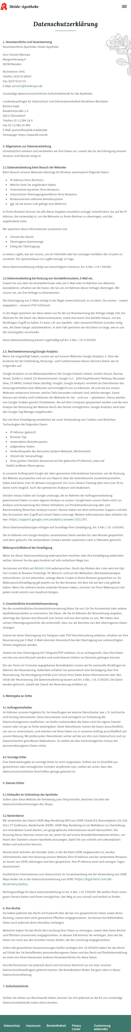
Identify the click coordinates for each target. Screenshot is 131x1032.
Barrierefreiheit (56, 1026)
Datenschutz (12, 1026)
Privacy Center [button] (76, 1027)
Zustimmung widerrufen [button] (102, 1027)
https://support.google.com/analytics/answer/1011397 (48, 519)
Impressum (33, 1026)
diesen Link (42, 568)
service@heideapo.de (27, 86)
